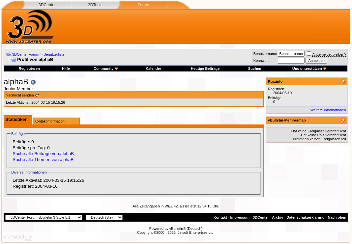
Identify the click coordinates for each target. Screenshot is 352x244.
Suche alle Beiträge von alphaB (43, 153)
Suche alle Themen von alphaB (43, 159)
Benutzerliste (54, 54)
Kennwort (261, 61)
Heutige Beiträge (205, 68)
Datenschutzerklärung (305, 217)
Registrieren (29, 68)
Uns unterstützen (309, 68)
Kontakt (220, 217)
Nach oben (337, 217)
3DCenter (47, 5)
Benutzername (265, 54)
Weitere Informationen (328, 110)
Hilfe (66, 68)
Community (106, 68)
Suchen (254, 68)
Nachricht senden (20, 95)
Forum (143, 5)
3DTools (95, 5)
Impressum (239, 217)
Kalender (153, 68)
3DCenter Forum (25, 54)
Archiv (277, 217)
